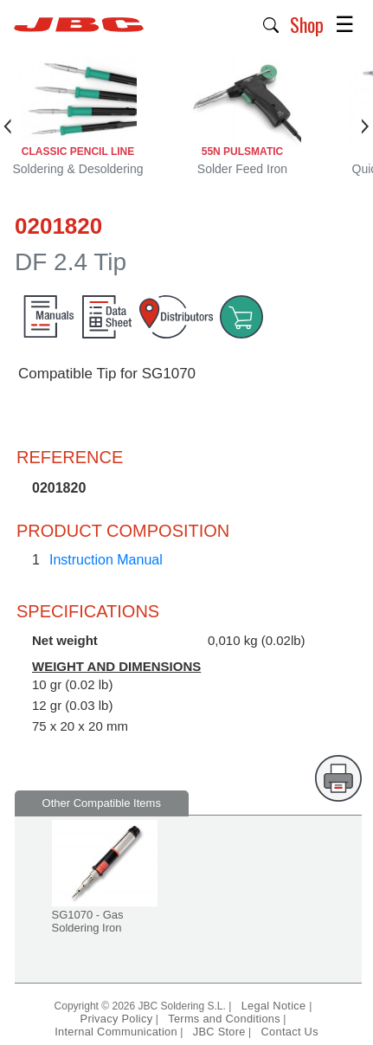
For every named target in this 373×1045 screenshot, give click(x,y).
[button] (271, 23)
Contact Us (289, 1031)
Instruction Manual (106, 559)
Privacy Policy (116, 1018)
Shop (307, 24)
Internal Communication (116, 1031)
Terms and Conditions (224, 1018)
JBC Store (219, 1031)
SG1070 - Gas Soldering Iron (88, 921)
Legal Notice (275, 1005)
